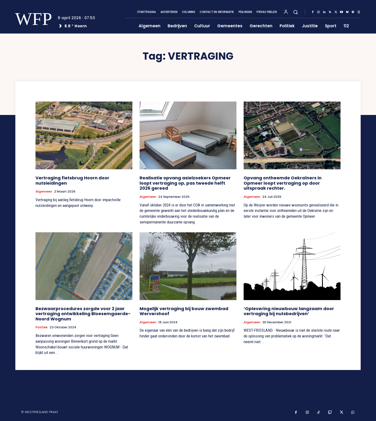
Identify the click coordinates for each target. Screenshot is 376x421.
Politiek (41, 327)
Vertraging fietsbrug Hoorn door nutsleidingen (72, 180)
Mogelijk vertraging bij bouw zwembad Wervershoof (184, 311)
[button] (295, 12)
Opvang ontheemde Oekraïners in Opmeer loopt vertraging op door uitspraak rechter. (283, 183)
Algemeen (43, 191)
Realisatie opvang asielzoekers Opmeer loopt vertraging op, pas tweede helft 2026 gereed (185, 183)
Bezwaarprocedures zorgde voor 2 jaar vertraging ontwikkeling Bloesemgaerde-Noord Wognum (83, 314)
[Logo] (30, 19)
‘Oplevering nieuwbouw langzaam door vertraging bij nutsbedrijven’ (289, 311)
